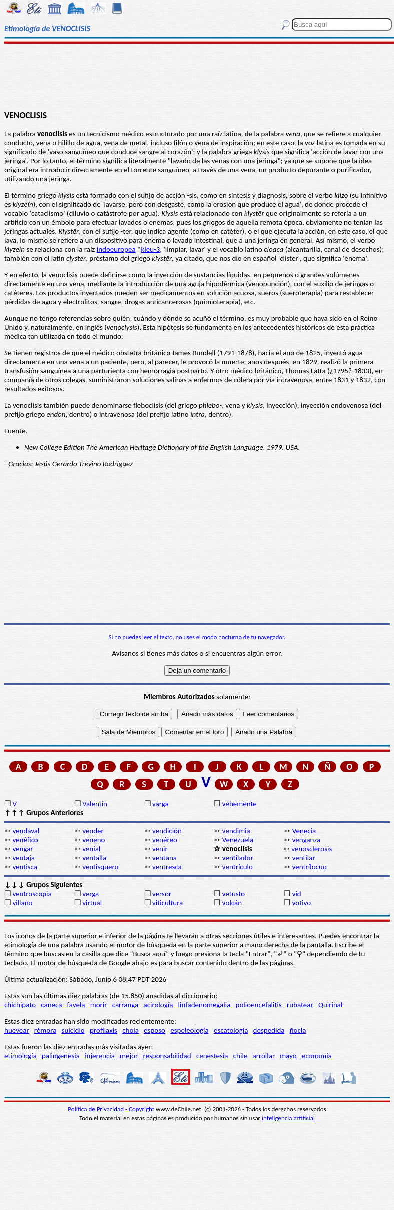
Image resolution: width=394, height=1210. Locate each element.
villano (22, 902)
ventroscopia (31, 893)
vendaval (25, 830)
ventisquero (100, 866)
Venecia (304, 830)
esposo (154, 1030)
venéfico (25, 839)
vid (296, 893)
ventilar (303, 857)
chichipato (20, 1004)
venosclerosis (311, 848)
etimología (20, 1055)
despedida (269, 1030)
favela (76, 1004)
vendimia (236, 830)
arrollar (264, 1055)
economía (317, 1055)
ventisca (24, 866)
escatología (231, 1030)
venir (160, 848)
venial (91, 848)
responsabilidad (167, 1055)
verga (90, 893)
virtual (92, 902)
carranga (125, 1004)
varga (160, 803)
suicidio (73, 1030)
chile (240, 1055)
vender (93, 830)
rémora (45, 1030)
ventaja (23, 857)
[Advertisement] (197, 76)
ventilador (237, 857)
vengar (22, 848)
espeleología (189, 1030)
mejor (129, 1055)
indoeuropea (116, 249)
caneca (51, 1004)
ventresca (167, 866)
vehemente (239, 803)
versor (161, 893)
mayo (288, 1055)
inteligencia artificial (288, 1118)
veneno (93, 839)
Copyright (141, 1109)
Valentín (94, 803)
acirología (158, 1004)
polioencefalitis (259, 1004)
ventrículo (237, 866)
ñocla (298, 1030)
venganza (306, 839)
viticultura (167, 902)
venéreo (164, 839)
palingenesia (61, 1055)
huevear (16, 1030)
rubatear (300, 1004)
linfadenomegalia (204, 1004)
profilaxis (103, 1030)
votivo (301, 902)
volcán (232, 902)
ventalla (94, 857)
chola (130, 1030)
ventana (164, 857)
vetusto (233, 893)
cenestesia (212, 1055)
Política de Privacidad (96, 1109)
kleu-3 (150, 249)
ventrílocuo (309, 866)
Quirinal (330, 1004)
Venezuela (237, 839)
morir (98, 1004)
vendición (167, 830)
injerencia (100, 1055)
